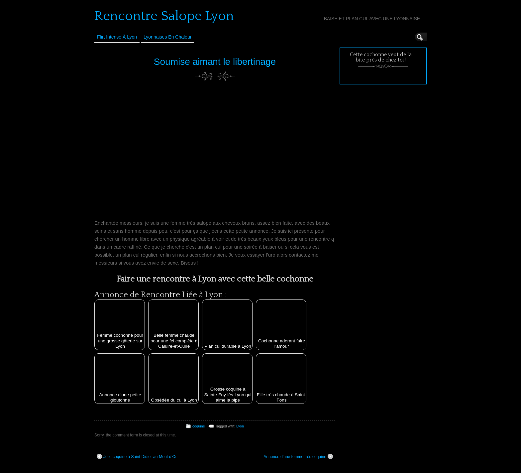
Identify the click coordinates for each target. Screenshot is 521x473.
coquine (198, 426)
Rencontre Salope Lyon (164, 16)
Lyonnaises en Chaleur (167, 37)
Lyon (240, 426)
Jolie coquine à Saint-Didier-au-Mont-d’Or (137, 456)
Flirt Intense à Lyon (117, 37)
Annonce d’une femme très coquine (298, 456)
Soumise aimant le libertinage (215, 62)
